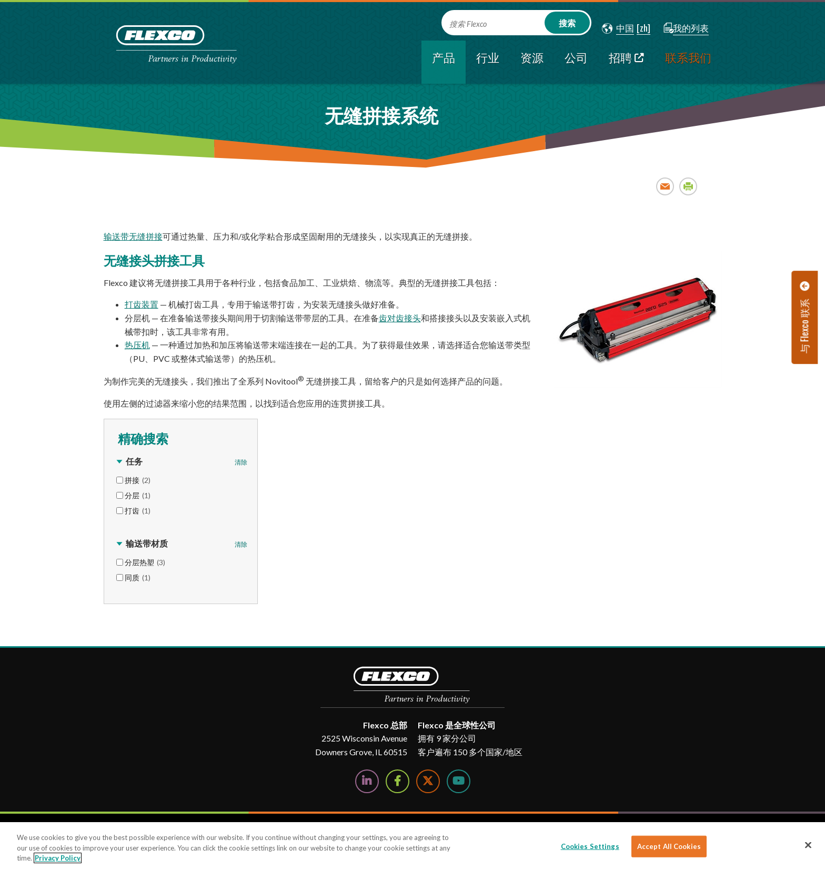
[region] (412, 845)
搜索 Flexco (468, 23)
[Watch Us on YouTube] (458, 781)
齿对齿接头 (400, 318)
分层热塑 (145, 562)
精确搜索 (141, 437)
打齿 (137, 510)
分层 (137, 495)
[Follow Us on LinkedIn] (367, 781)
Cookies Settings (590, 846)
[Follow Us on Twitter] (428, 781)
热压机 (137, 345)
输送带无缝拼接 (133, 236)
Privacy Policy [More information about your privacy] (58, 858)
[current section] (443, 62)
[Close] (808, 844)
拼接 (137, 480)
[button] (618, 28)
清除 (241, 462)
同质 (137, 577)
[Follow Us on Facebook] (397, 781)
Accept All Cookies (669, 846)
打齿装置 (141, 304)
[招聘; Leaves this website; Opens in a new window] (626, 62)
